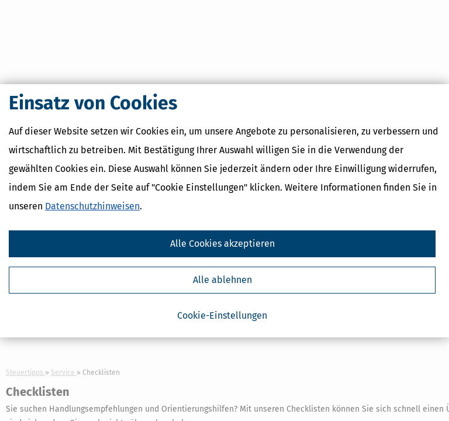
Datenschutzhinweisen (92, 206)
